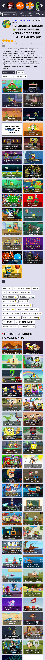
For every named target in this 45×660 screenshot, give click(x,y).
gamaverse (16, 20)
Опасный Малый (27, 326)
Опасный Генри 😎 (31, 318)
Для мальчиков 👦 (22, 288)
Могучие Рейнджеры (25, 322)
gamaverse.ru (9, 14)
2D (4, 293)
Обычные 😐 (8, 309)
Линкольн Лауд (10, 326)
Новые (20, 72)
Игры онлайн (22, 14)
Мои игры (29, 14)
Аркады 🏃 (24, 301)
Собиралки (8, 322)
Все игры (7, 288)
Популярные (8, 72)
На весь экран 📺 (27, 297)
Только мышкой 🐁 (12, 318)
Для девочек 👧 (10, 301)
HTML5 (35, 288)
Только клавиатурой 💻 (27, 309)
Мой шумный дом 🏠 (31, 314)
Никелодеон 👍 (10, 297)
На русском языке (11, 314)
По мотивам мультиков (19, 293)
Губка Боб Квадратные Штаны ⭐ (17, 305)
